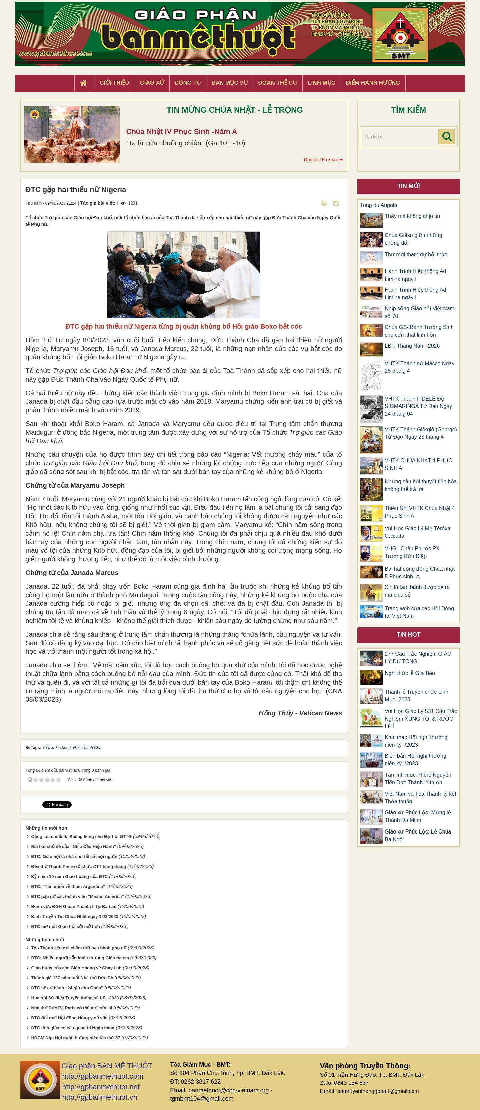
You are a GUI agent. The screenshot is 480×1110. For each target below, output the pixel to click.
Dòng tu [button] (188, 83)
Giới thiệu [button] (114, 83)
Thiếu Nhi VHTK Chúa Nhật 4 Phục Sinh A (420, 512)
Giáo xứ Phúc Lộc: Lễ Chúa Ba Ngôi (418, 835)
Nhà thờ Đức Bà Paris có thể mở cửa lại (71, 1007)
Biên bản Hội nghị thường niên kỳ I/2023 (415, 759)
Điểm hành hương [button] (373, 83)
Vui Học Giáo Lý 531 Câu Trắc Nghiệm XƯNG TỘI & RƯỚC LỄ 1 (421, 718)
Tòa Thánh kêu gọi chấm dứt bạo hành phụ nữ (78, 947)
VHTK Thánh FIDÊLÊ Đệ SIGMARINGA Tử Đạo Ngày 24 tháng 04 (418, 406)
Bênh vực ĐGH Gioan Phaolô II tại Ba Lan (73, 906)
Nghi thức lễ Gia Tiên (410, 673)
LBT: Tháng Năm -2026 (412, 346)
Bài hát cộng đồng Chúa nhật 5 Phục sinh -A (420, 572)
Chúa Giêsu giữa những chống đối (413, 239)
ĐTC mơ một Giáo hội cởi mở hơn (65, 926)
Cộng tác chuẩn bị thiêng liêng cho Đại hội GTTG (81, 836)
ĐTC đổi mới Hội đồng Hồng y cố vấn (69, 1017)
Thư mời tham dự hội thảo (416, 254)
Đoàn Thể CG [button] (277, 83)
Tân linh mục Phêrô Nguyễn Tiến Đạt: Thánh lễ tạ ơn (418, 778)
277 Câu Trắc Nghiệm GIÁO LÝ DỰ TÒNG (418, 657)
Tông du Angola (378, 205)
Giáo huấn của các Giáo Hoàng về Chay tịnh (76, 967)
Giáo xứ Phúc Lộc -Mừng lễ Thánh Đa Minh (418, 816)
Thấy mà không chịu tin (412, 216)
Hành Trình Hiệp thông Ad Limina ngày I (415, 275)
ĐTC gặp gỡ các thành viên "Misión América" (77, 896)
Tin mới (408, 186)
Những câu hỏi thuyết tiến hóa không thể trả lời (421, 485)
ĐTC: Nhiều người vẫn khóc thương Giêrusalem (80, 957)
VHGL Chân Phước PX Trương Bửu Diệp (412, 552)
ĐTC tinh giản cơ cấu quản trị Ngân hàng (72, 1027)
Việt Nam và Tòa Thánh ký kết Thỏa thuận (420, 797)
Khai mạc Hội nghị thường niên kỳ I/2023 (416, 741)
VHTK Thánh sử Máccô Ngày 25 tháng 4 (419, 367)
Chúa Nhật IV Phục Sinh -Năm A (181, 131)
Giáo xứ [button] (152, 83)
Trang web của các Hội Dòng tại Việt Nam (419, 612)
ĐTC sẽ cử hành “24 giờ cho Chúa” (67, 987)
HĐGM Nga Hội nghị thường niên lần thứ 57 (75, 1037)
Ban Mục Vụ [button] (229, 83)
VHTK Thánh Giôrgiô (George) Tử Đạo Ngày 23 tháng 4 (421, 433)
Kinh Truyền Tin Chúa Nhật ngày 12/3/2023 (74, 916)
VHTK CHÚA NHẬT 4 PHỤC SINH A (418, 464)
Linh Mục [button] (321, 83)
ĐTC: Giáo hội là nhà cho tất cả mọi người (74, 856)
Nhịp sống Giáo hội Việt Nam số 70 (419, 312)
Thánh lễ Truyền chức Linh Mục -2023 (416, 695)
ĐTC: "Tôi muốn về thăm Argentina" (68, 886)
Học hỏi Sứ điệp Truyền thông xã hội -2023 (75, 997)
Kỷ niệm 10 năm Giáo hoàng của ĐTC (69, 876)
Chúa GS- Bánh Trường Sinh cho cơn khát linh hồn (419, 331)
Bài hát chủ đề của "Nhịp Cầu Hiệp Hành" (73, 846)
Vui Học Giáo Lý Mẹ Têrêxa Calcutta (417, 532)
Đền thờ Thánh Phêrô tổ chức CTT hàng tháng (78, 866)
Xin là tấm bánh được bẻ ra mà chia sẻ (417, 591)
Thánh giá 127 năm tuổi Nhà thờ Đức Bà (72, 977)
